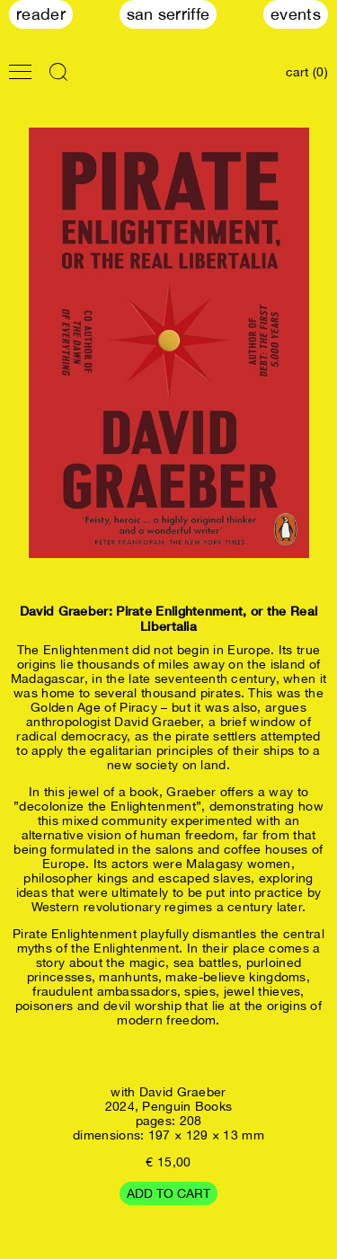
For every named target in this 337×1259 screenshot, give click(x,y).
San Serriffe (168, 13)
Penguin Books (187, 1106)
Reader (41, 13)
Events (295, 13)
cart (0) (307, 72)
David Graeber (182, 1092)
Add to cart (168, 1193)
